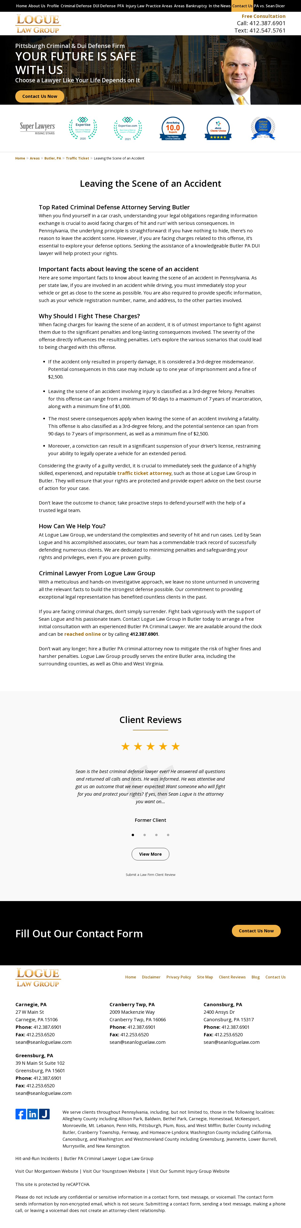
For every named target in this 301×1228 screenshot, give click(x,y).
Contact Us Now (39, 96)
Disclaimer (151, 977)
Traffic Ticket (77, 158)
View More (150, 854)
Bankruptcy (196, 5)
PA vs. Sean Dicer (269, 5)
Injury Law (135, 5)
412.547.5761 (268, 30)
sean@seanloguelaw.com (43, 1042)
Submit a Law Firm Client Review (150, 874)
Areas (179, 5)
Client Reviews (232, 977)
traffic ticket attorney (144, 473)
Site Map (205, 977)
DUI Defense (104, 5)
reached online (82, 634)
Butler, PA (52, 158)
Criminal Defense (76, 5)
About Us (36, 5)
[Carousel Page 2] (144, 835)
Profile (53, 5)
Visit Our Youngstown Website (114, 1171)
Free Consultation (264, 16)
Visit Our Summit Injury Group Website (190, 1171)
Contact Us (242, 5)
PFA (120, 5)
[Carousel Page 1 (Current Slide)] (133, 835)
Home (21, 5)
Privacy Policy (178, 977)
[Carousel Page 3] (156, 835)
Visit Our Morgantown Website (46, 1171)
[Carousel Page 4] (168, 835)
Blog (256, 977)
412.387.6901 (268, 23)
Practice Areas (159, 5)
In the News (220, 5)
